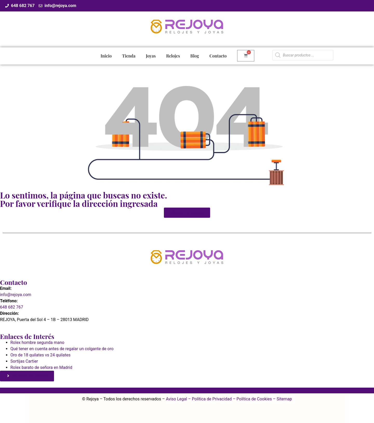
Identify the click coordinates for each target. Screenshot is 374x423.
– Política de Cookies (252, 398)
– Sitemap (282, 398)
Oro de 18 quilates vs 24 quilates (40, 354)
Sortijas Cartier (24, 361)
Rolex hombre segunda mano (37, 342)
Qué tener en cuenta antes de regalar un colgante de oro (61, 348)
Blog (194, 56)
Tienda (128, 56)
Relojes (173, 56)
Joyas (151, 56)
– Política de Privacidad (209, 398)
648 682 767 (11, 307)
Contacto (218, 56)
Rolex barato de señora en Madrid (41, 367)
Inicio (106, 56)
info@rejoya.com (15, 294)
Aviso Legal (176, 398)
